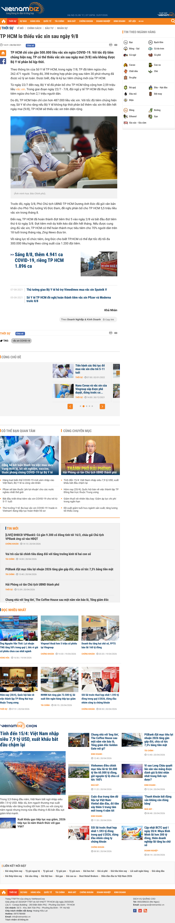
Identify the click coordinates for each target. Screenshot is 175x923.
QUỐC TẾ (47, 21)
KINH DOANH (119, 21)
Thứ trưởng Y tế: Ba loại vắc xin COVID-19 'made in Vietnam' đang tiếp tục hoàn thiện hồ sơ (30, 509)
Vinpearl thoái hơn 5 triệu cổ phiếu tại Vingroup (59, 645)
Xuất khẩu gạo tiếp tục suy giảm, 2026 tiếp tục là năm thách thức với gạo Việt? (41, 823)
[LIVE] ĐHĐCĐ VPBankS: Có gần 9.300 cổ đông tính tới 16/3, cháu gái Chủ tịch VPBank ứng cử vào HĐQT (54, 537)
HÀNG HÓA (35, 21)
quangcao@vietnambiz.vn (152, 905)
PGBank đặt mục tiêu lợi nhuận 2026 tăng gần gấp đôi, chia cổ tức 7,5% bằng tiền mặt (59, 569)
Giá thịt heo (46, 876)
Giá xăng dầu (158, 871)
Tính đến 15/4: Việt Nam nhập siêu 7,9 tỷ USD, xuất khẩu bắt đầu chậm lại (91, 481)
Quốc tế (68, 377)
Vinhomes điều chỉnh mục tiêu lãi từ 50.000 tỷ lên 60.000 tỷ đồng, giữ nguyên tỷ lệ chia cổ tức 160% (105, 772)
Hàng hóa (4, 658)
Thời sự (7, 28)
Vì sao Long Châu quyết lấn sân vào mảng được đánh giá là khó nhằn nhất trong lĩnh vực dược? (158, 772)
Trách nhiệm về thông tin (16, 919)
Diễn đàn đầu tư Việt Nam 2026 (116, 876)
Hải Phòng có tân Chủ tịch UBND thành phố (90, 472)
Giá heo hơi (88, 871)
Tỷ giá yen (61, 871)
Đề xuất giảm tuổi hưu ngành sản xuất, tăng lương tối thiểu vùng (91, 509)
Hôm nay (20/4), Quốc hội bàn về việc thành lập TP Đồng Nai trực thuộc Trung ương (91, 491)
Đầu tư (49, 28)
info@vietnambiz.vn (21, 916)
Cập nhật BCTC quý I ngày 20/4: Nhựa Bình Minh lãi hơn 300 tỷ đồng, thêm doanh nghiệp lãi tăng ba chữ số (157, 836)
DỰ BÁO (23, 21)
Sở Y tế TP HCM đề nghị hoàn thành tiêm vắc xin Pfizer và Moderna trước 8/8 (69, 299)
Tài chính (9, 559)
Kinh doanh (96, 754)
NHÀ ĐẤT (72, 21)
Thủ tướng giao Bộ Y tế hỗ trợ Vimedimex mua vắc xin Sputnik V (67, 290)
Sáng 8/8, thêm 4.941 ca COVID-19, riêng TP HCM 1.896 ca (39, 260)
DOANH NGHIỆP (103, 21)
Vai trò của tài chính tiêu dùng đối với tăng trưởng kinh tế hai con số (48, 554)
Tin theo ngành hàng (140, 32)
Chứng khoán (12, 544)
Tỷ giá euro (74, 871)
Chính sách (34, 28)
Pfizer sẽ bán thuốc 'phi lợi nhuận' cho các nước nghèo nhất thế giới (28, 491)
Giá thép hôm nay (13, 876)
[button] (70, 406)
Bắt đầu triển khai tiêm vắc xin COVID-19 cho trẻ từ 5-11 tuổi (30, 500)
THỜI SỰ (12, 21)
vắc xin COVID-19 (21, 340)
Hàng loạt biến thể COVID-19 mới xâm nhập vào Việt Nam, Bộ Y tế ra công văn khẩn (28, 481)
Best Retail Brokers (88, 876)
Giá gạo (59, 876)
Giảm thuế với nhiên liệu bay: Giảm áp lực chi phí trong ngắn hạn (90, 500)
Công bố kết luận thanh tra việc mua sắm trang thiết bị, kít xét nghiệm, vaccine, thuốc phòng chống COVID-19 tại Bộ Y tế (27, 468)
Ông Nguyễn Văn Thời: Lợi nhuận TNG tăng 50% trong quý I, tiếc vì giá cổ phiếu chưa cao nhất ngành (19, 647)
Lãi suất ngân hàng (139, 871)
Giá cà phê (102, 871)
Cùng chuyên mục (77, 431)
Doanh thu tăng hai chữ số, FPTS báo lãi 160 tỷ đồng (99, 645)
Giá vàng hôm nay (13, 871)
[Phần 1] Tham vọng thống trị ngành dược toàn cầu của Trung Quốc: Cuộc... (80, 389)
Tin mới (12, 528)
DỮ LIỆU (132, 21)
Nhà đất (95, 785)
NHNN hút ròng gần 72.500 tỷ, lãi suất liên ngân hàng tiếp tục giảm (58, 696)
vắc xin (20, 89)
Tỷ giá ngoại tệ (33, 871)
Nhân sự (62, 28)
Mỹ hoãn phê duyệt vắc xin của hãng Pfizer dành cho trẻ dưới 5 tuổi (81, 369)
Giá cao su (71, 876)
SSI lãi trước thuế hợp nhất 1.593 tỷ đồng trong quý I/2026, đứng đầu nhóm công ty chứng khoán (100, 698)
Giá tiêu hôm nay (119, 871)
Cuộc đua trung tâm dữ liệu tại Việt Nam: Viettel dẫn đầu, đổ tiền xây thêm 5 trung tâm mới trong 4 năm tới (105, 803)
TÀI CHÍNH (59, 21)
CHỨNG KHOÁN (86, 21)
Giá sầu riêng (31, 876)
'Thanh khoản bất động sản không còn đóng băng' (158, 800)
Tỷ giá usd (48, 871)
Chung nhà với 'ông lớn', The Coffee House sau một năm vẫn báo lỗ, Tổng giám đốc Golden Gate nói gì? (56, 602)
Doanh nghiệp (151, 850)
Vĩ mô (20, 28)
